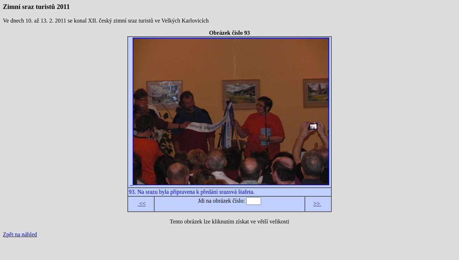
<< (142, 204)
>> (317, 204)
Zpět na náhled (20, 234)
